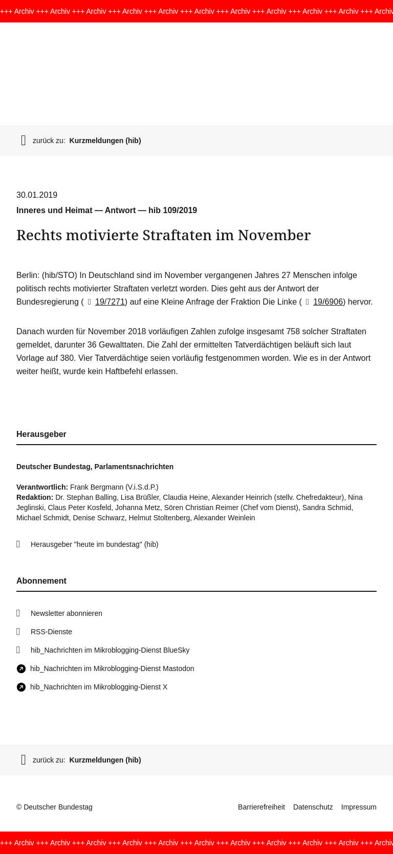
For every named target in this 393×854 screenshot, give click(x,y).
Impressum (359, 807)
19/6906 (322, 301)
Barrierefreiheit (261, 807)
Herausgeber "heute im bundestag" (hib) (95, 544)
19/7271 (104, 301)
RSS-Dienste (51, 632)
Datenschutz (313, 807)
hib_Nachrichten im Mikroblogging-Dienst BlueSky (110, 650)
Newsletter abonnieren (66, 613)
